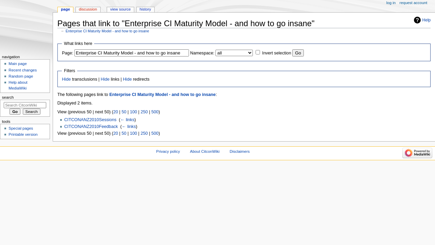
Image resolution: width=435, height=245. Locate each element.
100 (133, 112)
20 (115, 112)
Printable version (22, 134)
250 (144, 112)
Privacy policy (168, 151)
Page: (67, 53)
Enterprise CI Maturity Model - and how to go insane (107, 31)
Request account (414, 3)
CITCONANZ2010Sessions (90, 119)
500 (154, 112)
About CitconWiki (205, 151)
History (145, 9)
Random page (20, 76)
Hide (66, 79)
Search (8, 97)
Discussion (88, 9)
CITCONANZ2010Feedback (91, 126)
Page (65, 9)
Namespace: (202, 53)
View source (120, 9)
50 (124, 112)
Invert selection (276, 53)
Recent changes (22, 70)
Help (426, 20)
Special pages (20, 128)
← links (127, 119)
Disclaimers (240, 151)
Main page (17, 64)
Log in (391, 3)
